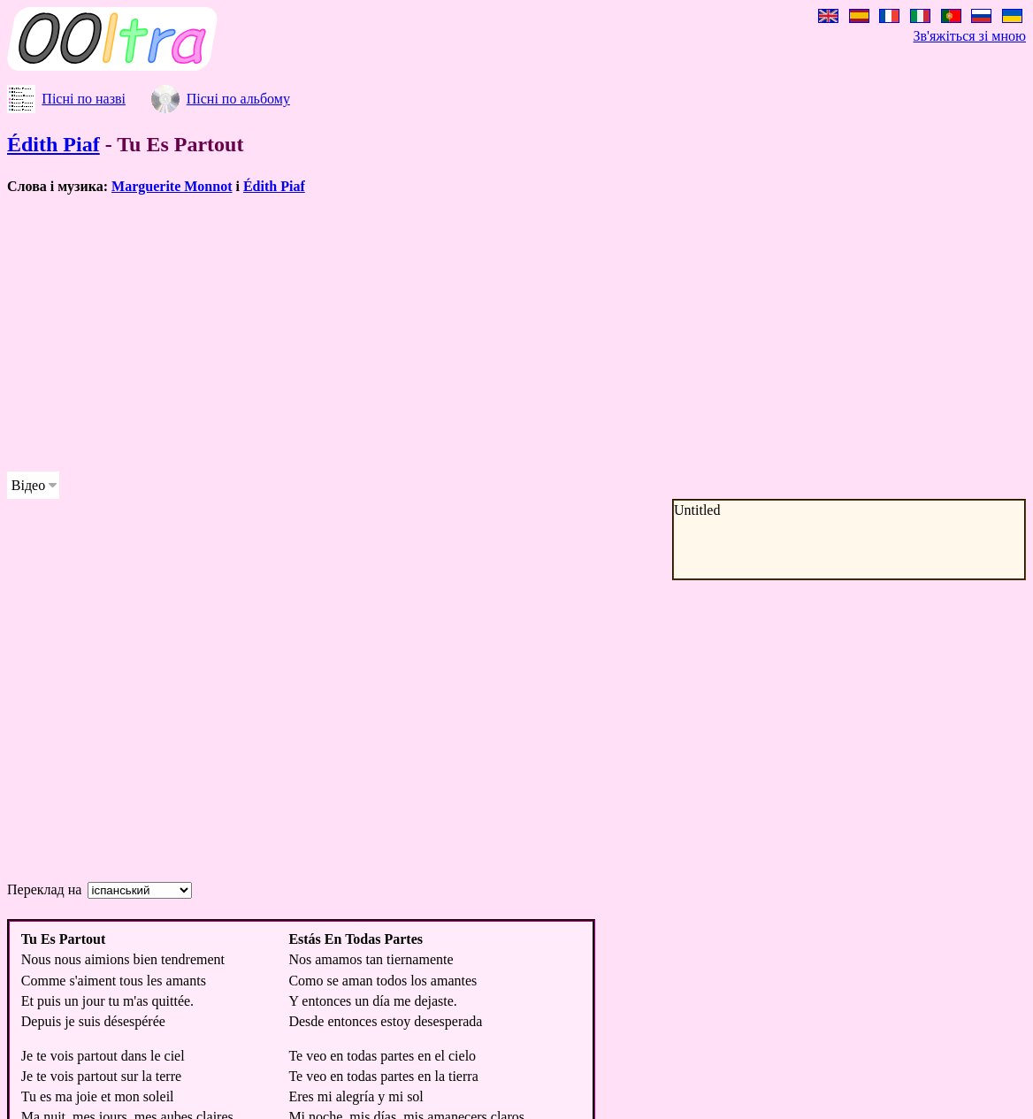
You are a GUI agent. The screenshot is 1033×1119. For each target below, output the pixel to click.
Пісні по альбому (238, 98)
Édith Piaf (53, 144)
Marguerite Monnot (171, 186)
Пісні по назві (84, 98)
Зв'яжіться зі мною (970, 35)
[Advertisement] (453, 333)
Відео (28, 485)
